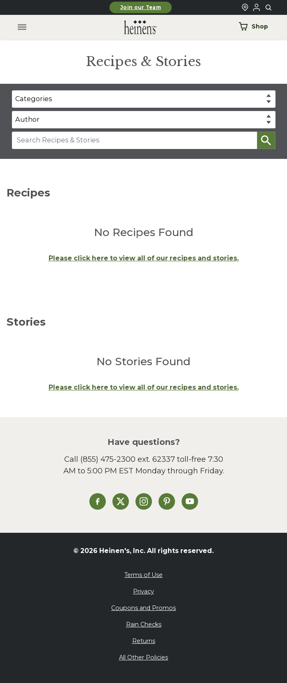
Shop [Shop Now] (253, 26)
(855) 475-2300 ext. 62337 (127, 459)
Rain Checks (143, 624)
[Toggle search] (269, 8)
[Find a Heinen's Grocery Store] (245, 7)
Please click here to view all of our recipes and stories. (144, 258)
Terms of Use (143, 575)
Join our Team (140, 7)
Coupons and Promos (143, 608)
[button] (266, 140)
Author (27, 119)
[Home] (134, 27)
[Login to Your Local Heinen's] (256, 7)
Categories (33, 99)
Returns (143, 641)
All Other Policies (143, 657)
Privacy (143, 591)
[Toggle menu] (22, 27)
